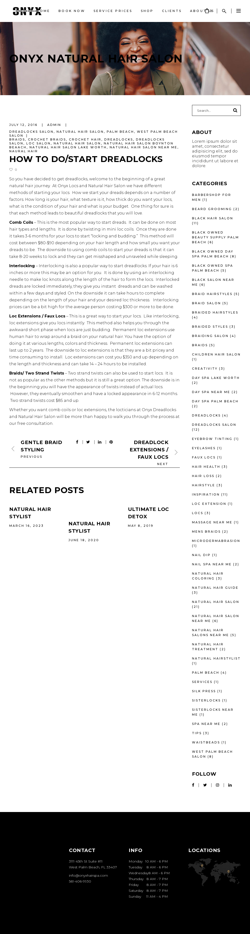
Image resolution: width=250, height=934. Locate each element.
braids (17, 139)
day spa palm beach (215, 401)
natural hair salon (77, 143)
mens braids (206, 531)
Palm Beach (120, 131)
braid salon (206, 303)
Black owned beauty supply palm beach (215, 237)
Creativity (205, 368)
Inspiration (206, 494)
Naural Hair (23, 151)
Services (202, 682)
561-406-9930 (80, 881)
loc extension (209, 504)
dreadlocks (118, 139)
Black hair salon (212, 218)
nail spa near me (212, 564)
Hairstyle (203, 485)
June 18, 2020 (83, 540)
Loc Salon (38, 143)
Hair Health (206, 466)
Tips (197, 733)
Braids (200, 345)
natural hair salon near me (143, 147)
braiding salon (210, 336)
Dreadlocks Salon (31, 131)
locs (197, 513)
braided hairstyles (215, 312)
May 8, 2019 (141, 526)
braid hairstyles (212, 294)
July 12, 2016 (24, 125)
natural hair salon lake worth (68, 147)
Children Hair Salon (216, 354)
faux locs (204, 457)
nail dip (201, 555)
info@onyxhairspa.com (88, 875)
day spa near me (211, 392)
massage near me (212, 522)
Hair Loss (203, 476)
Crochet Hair (85, 139)
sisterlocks (206, 700)
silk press (204, 691)
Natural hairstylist (216, 658)
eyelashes (204, 448)
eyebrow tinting (212, 439)
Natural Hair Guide (215, 587)
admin (55, 125)
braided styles (210, 326)
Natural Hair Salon (80, 131)
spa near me (206, 724)
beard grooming (212, 209)
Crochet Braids (47, 139)
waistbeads (206, 742)
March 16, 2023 (26, 526)
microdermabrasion (216, 541)
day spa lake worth (216, 378)
